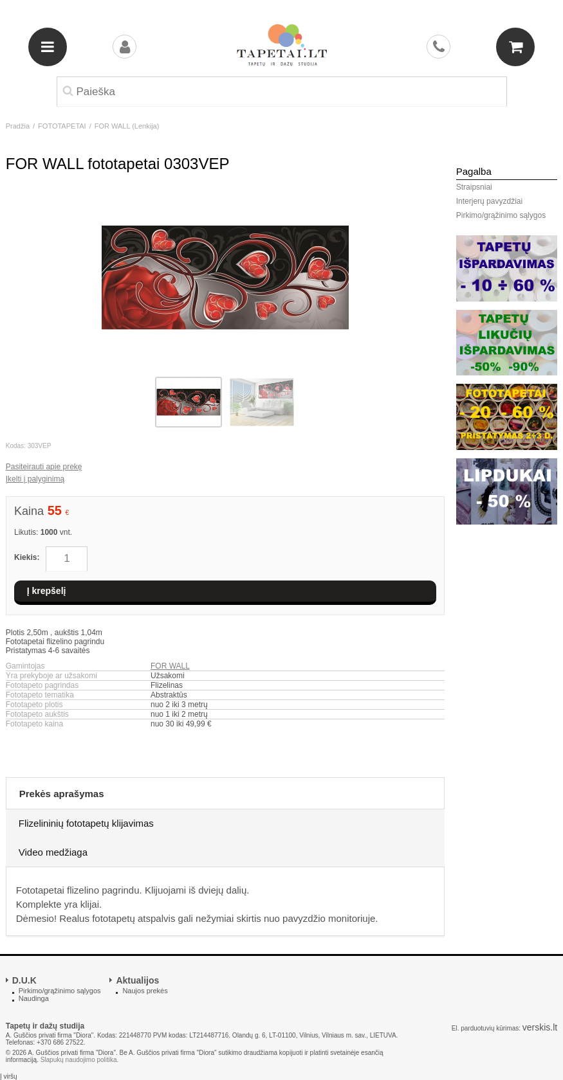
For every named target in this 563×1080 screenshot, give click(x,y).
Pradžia (18, 126)
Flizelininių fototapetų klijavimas (86, 823)
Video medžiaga (53, 852)
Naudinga (34, 998)
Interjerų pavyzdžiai (489, 201)
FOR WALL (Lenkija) (127, 126)
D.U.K (24, 980)
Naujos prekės (144, 991)
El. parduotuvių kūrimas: (486, 1028)
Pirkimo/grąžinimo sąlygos (501, 215)
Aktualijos (137, 980)
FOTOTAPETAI (62, 126)
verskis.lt (539, 1027)
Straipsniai (474, 187)
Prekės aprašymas (61, 793)
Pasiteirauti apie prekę (44, 466)
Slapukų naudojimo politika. (80, 1059)
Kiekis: (26, 557)
